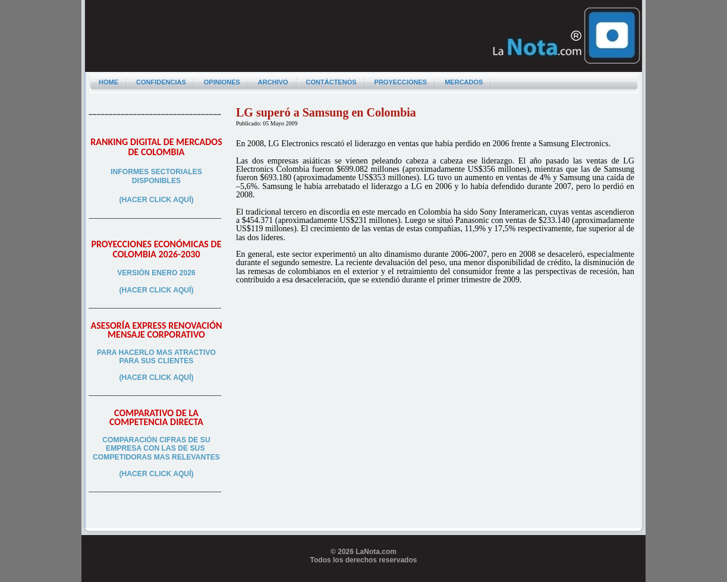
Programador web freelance (363, 578)
